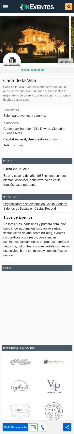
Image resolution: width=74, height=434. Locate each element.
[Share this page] (67, 427)
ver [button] (21, 145)
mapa (54, 139)
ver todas (65, 61)
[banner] (37, 6)
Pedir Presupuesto (15, 427)
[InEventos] (37, 7)
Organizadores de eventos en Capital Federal (35, 204)
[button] (5, 5)
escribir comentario (33, 69)
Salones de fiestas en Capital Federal (29, 208)
